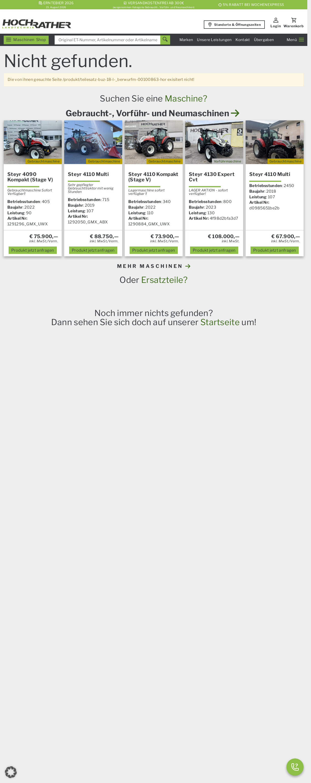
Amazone (81, 542)
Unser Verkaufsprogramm (64, 617)
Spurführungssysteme (145, 672)
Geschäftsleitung (226, 662)
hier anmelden (246, 567)
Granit (122, 542)
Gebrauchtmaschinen (230, 695)
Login (275, 26)
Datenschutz (147, 751)
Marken (186, 40)
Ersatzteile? (164, 280)
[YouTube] (69, 710)
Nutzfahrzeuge (139, 656)
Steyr (51, 542)
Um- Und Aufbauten (143, 661)
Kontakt (243, 40)
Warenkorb (293, 26)
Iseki (110, 542)
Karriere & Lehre (140, 712)
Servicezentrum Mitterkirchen (238, 633)
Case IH (37, 542)
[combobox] (112, 39)
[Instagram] (81, 710)
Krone (98, 542)
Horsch (65, 542)
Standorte (219, 656)
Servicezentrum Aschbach (235, 628)
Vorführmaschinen (227, 700)
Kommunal (135, 667)
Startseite (220, 322)
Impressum (99, 737)
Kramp (136, 542)
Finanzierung (137, 678)
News (130, 617)
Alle (166, 542)
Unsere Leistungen (214, 40)
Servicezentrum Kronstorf (234, 622)
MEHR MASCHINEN (154, 266)
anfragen (32, 250)
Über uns (133, 706)
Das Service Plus (140, 650)
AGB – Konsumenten (129, 737)
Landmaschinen (54, 622)
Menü (295, 40)
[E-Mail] (44, 710)
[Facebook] (56, 710)
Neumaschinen (224, 706)
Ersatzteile (49, 628)
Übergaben (264, 40)
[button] (11, 772)
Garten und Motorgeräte (62, 650)
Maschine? (186, 98)
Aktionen (48, 656)
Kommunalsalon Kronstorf (235, 650)
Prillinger (152, 542)
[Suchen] (165, 39)
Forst (44, 645)
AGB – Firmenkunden (169, 737)
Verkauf (217, 617)
